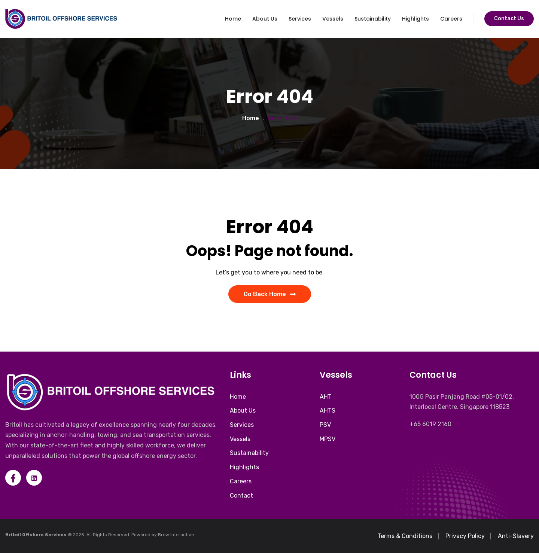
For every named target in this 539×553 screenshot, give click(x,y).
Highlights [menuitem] (244, 467)
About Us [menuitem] (243, 410)
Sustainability (372, 18)
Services (300, 18)
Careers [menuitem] (241, 481)
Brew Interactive (176, 534)
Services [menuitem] (242, 424)
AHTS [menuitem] (327, 410)
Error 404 (282, 118)
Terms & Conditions (405, 536)
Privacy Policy (465, 536)
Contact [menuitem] (241, 495)
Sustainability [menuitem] (249, 452)
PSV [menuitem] (325, 424)
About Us (264, 18)
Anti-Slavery (516, 536)
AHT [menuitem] (326, 396)
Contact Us (509, 18)
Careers (451, 18)
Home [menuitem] (238, 396)
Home (233, 18)
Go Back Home (270, 294)
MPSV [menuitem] (327, 439)
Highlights (415, 18)
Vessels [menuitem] (240, 439)
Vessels (332, 18)
